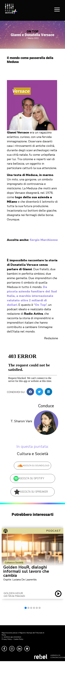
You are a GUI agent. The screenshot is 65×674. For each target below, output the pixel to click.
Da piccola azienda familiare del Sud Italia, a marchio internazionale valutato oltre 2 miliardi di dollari (32, 296)
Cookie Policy (18, 639)
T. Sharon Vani (21, 421)
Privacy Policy (7, 639)
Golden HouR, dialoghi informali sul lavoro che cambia (26, 571)
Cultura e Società (32, 453)
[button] (30, 391)
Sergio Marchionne (44, 240)
